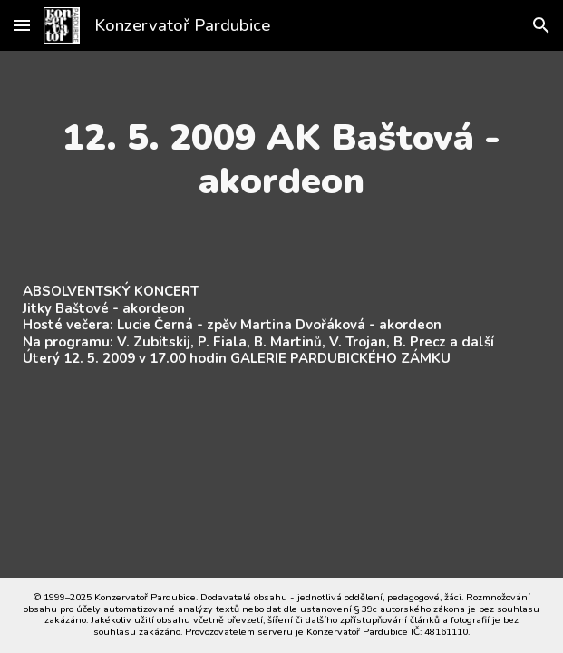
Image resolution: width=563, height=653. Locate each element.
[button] (22, 25)
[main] (281, 159)
